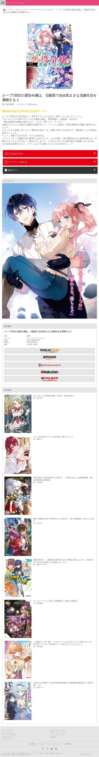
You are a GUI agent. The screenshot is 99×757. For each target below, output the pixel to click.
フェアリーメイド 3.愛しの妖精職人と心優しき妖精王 (55, 601)
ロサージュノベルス (58, 730)
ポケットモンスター (58, 732)
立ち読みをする (14, 153)
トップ (9, 10)
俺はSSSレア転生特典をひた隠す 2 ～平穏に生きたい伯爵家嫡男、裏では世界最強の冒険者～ (63, 479)
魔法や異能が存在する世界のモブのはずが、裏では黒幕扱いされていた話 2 (63, 520)
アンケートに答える (16, 161)
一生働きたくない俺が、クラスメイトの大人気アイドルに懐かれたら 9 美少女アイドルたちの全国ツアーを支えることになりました (63, 643)
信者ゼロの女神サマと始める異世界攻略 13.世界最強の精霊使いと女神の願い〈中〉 (63, 684)
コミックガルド (8, 732)
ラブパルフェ (7, 739)
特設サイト (11, 170)
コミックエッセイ (57, 735)
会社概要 (31, 744)
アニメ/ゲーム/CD (9, 735)
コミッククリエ (8, 737)
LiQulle (53, 737)
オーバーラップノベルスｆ (42, 10)
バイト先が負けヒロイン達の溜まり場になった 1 (53, 437)
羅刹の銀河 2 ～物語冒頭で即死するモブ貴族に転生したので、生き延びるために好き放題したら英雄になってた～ (63, 561)
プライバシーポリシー (54, 744)
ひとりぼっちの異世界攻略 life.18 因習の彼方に (54, 396)
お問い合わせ (87, 754)
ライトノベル (21, 10)
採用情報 (67, 744)
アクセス (40, 744)
